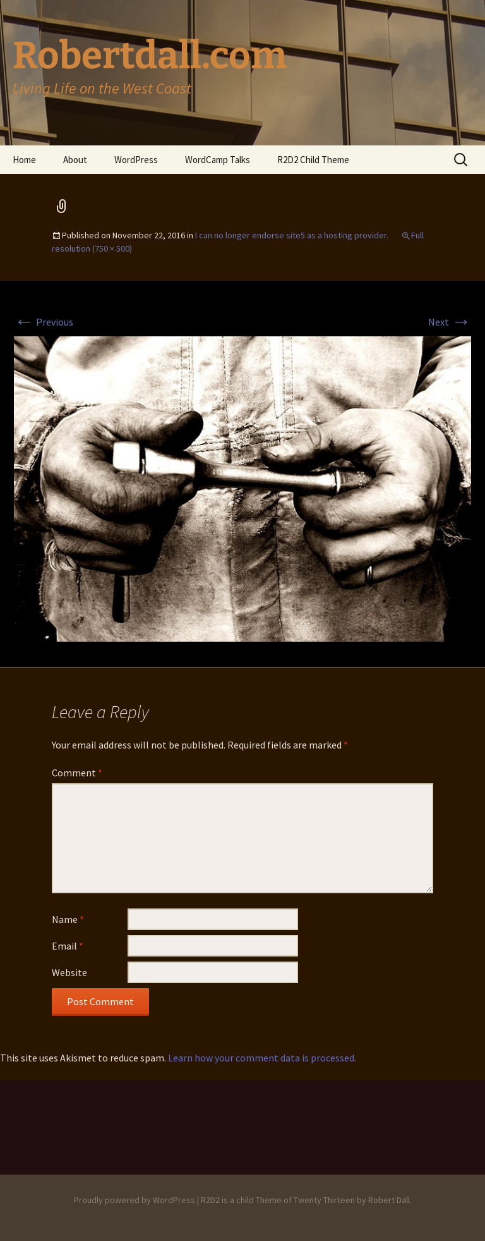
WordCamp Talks (217, 160)
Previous (43, 321)
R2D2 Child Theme (313, 160)
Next (449, 321)
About (75, 160)
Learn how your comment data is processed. (262, 1057)
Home (24, 160)
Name (68, 919)
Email (67, 945)
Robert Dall (389, 1200)
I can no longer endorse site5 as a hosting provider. (291, 235)
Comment (77, 772)
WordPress (136, 160)
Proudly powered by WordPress (134, 1200)
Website (69, 972)
